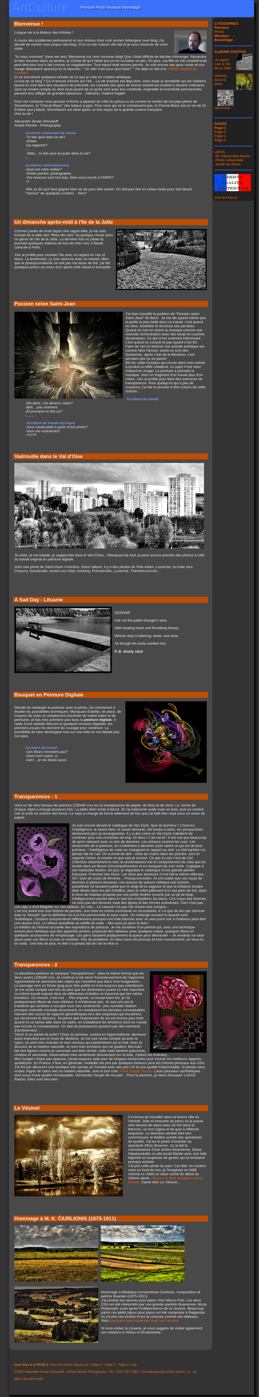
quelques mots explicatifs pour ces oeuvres (144, 1321)
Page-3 (220, 136)
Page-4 (220, 140)
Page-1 (220, 128)
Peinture (221, 28)
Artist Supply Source (136, 1071)
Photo (219, 32)
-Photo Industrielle (228, 160)
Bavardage (223, 40)
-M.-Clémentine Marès (232, 156)
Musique (221, 36)
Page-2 (220, 132)
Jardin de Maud (227, 164)
